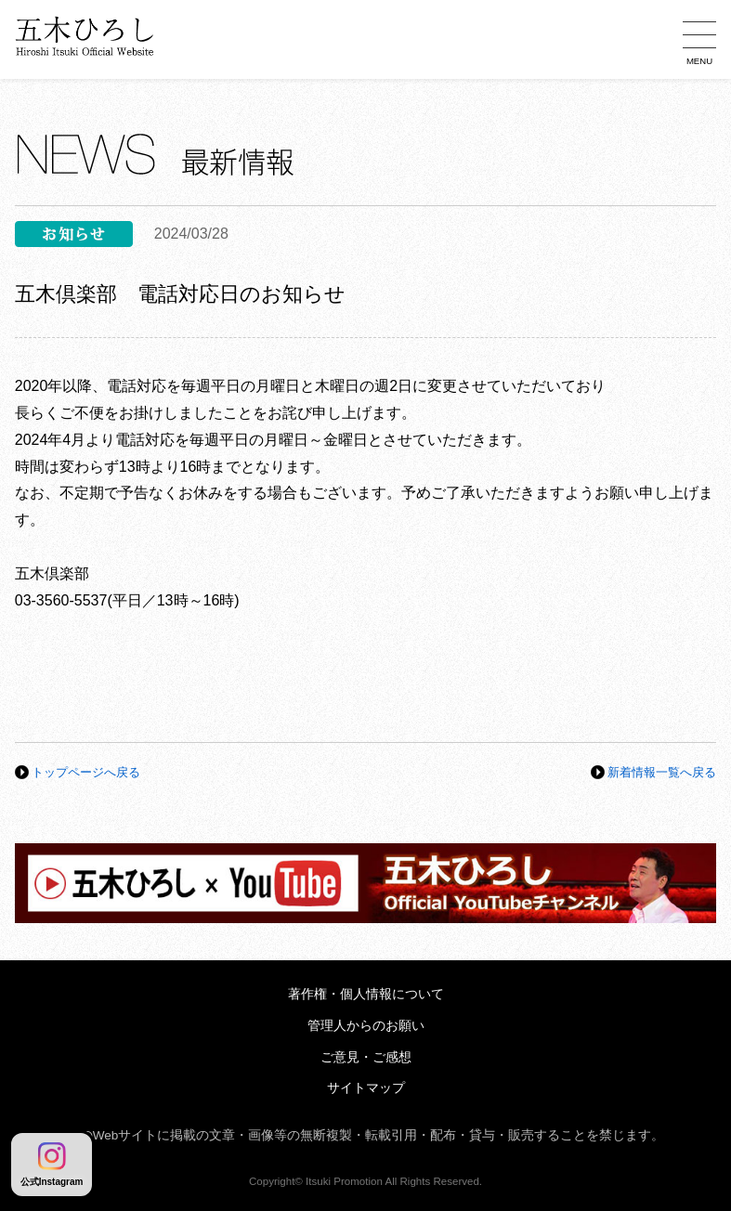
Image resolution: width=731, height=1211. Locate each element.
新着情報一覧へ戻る (661, 772)
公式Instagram (52, 1164)
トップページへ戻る (86, 772)
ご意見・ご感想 (365, 1057)
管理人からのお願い (365, 1026)
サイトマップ (366, 1088)
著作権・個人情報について (366, 994)
